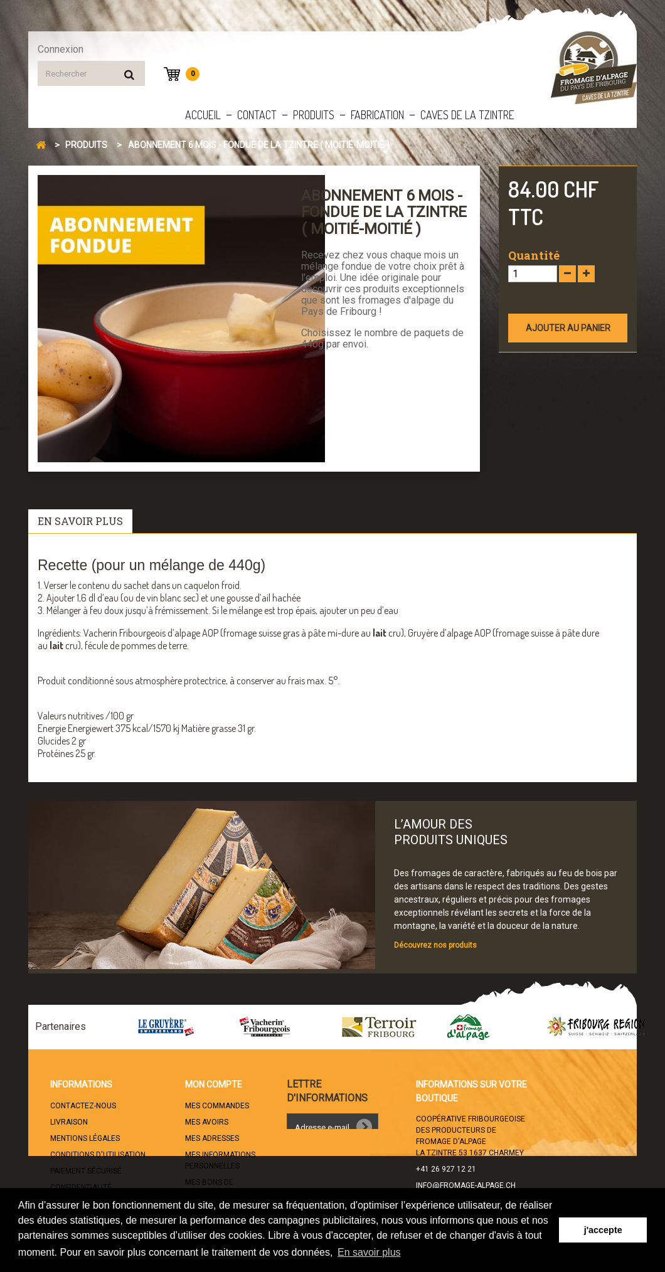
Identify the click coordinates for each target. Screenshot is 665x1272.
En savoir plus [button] (369, 1252)
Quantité (534, 255)
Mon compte (213, 1084)
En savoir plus (80, 520)
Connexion (60, 49)
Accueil (203, 115)
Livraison (69, 1122)
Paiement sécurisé (86, 1171)
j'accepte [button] (603, 1230)
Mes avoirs (206, 1122)
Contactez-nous (83, 1105)
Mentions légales (85, 1138)
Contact (257, 115)
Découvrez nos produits (435, 945)
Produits (313, 115)
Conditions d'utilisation (98, 1154)
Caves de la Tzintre (467, 115)
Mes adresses (212, 1138)
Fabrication (377, 115)
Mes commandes (217, 1105)
